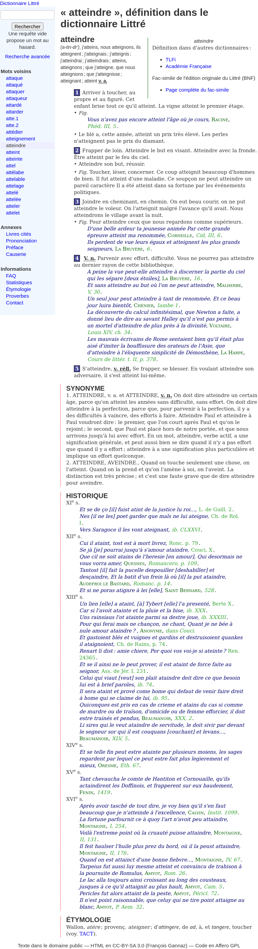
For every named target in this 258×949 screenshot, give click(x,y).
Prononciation (21, 240)
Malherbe (229, 285)
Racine (220, 120)
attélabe (15, 172)
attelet (13, 213)
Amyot (152, 873)
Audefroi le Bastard (104, 584)
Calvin (196, 813)
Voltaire (219, 326)
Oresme (107, 765)
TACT (86, 934)
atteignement (20, 138)
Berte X (221, 604)
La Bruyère (129, 249)
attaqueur (16, 98)
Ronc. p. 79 (183, 543)
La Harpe (232, 353)
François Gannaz (166, 945)
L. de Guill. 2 (215, 509)
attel (10, 165)
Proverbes (17, 296)
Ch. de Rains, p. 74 (141, 644)
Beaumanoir (156, 718)
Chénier (144, 305)
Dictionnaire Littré (19, 3)
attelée (13, 199)
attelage (15, 186)
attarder (15, 111)
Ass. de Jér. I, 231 (123, 671)
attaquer (15, 91)
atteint (13, 152)
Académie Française (189, 66)
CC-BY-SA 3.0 (128, 945)
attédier (14, 132)
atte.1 (12, 118)
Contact (15, 302)
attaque (14, 78)
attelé (12, 192)
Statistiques (19, 282)
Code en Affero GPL (217, 945)
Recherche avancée (27, 56)
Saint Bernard (183, 590)
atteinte (14, 159)
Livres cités (18, 234)
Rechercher (27, 26)
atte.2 (12, 125)
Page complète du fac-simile (197, 90)
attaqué (14, 85)
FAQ (11, 276)
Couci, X (202, 550)
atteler (13, 206)
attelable (15, 179)
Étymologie (18, 289)
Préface (15, 247)
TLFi (171, 59)
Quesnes (134, 563)
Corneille (180, 235)
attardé (14, 105)
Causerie (16, 254)
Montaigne (92, 826)
